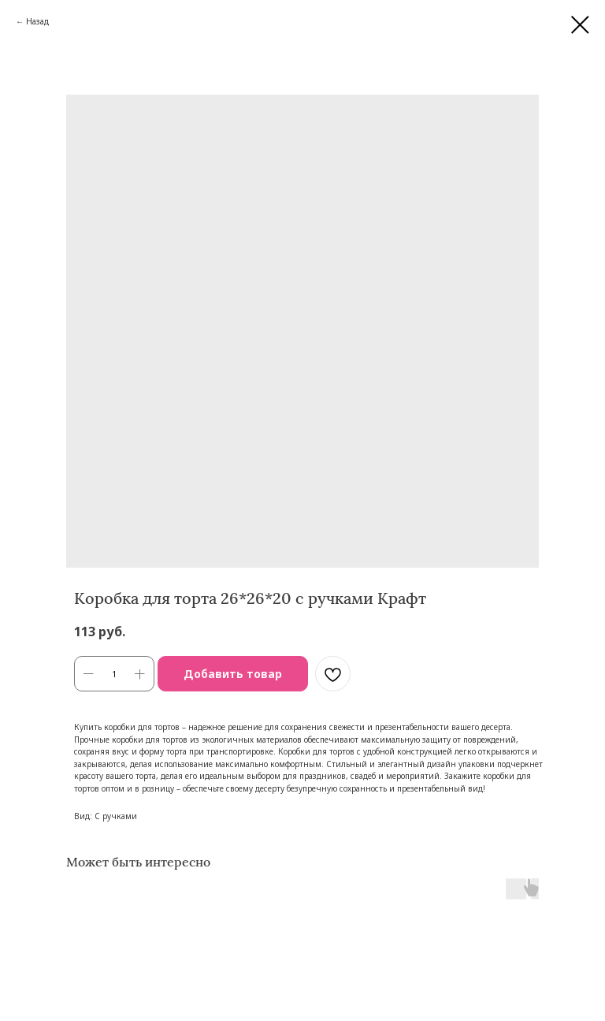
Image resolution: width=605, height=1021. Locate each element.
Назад (37, 21)
